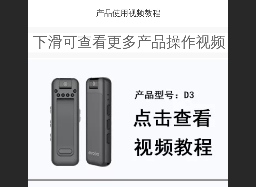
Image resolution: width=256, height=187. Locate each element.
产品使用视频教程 (128, 13)
